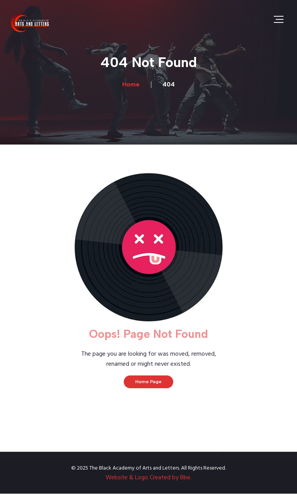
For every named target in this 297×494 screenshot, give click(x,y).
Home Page (148, 381)
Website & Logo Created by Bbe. (148, 478)
